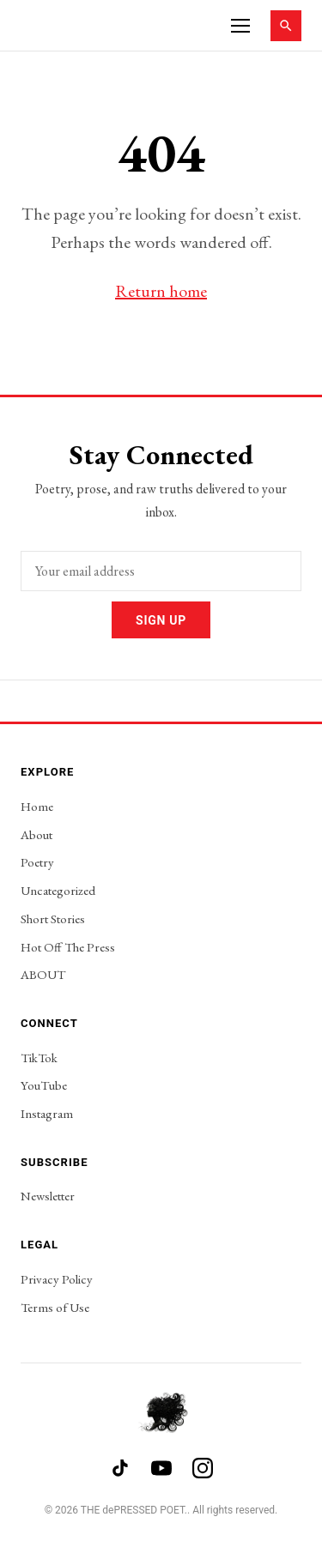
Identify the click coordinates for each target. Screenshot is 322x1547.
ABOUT (43, 974)
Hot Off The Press (68, 947)
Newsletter (48, 1195)
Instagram (47, 1113)
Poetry (37, 862)
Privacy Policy (57, 1279)
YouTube (44, 1085)
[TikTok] (120, 1468)
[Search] (285, 25)
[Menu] (240, 25)
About (36, 834)
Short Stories (53, 918)
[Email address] (161, 571)
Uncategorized (58, 890)
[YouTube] (161, 1468)
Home (37, 806)
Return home (161, 291)
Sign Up (161, 620)
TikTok (39, 1057)
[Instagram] (202, 1468)
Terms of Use (55, 1307)
